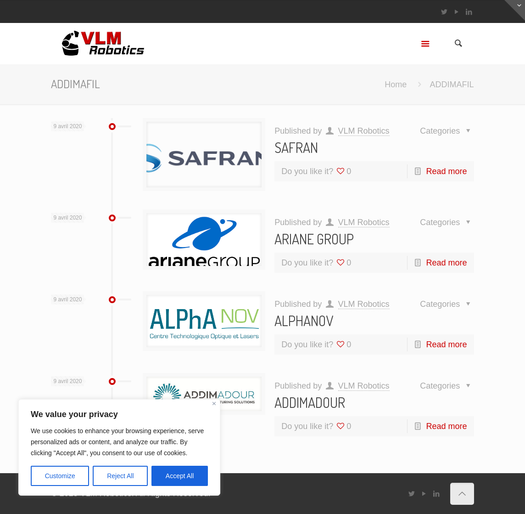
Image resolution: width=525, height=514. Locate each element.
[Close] (214, 403)
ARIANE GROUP (314, 239)
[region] (119, 447)
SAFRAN (296, 147)
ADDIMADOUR (309, 402)
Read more (446, 171)
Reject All (120, 476)
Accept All (180, 476)
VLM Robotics (364, 131)
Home (396, 84)
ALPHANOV (303, 320)
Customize (60, 476)
